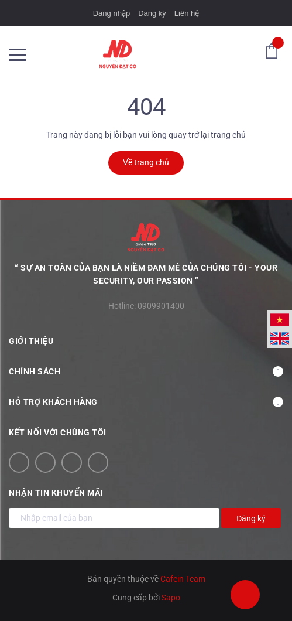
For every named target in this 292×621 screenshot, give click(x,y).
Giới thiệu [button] (146, 341)
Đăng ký (152, 13)
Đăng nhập (111, 13)
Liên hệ (186, 13)
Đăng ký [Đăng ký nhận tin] (251, 518)
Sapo (171, 597)
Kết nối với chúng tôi (58, 432)
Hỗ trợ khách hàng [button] (146, 402)
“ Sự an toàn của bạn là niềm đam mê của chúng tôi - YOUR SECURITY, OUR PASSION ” (146, 274)
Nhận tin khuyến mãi (56, 492)
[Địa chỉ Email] (114, 518)
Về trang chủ (146, 162)
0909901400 (161, 305)
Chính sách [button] (146, 371)
